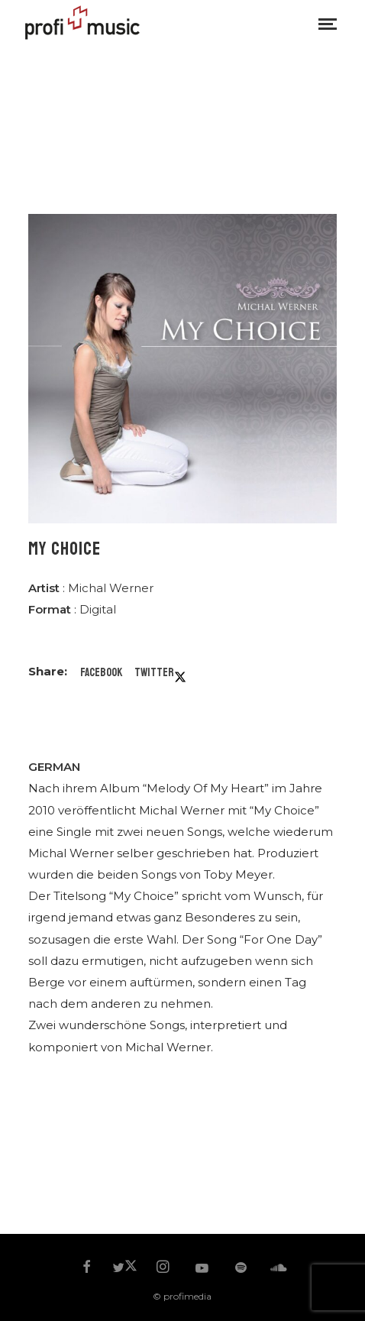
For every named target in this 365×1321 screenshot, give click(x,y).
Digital (97, 609)
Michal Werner (110, 588)
